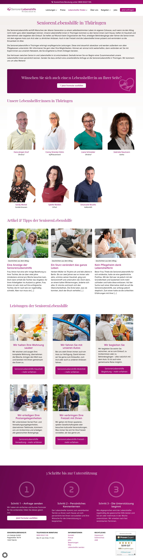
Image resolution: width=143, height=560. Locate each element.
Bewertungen (73, 542)
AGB (96, 540)
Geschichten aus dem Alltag (18, 261)
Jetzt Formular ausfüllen (26, 518)
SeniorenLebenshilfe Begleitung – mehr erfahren (114, 370)
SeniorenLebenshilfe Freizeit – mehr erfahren (72, 440)
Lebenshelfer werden (76, 547)
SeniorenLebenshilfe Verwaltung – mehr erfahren (28, 440)
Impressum (99, 535)
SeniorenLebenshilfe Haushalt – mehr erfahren (29, 370)
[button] (5, 555)
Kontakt (71, 535)
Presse (70, 537)
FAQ (69, 545)
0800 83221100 (42, 535)
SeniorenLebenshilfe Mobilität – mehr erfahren (71, 370)
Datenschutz (99, 537)
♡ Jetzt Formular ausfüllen (71, 85)
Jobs (69, 540)
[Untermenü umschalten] (56, 10)
